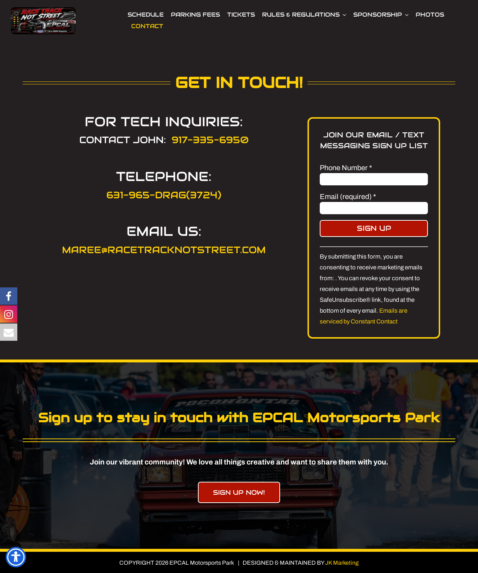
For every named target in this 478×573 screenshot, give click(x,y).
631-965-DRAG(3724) (163, 195)
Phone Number (346, 168)
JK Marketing (342, 563)
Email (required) (348, 196)
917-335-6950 (210, 140)
